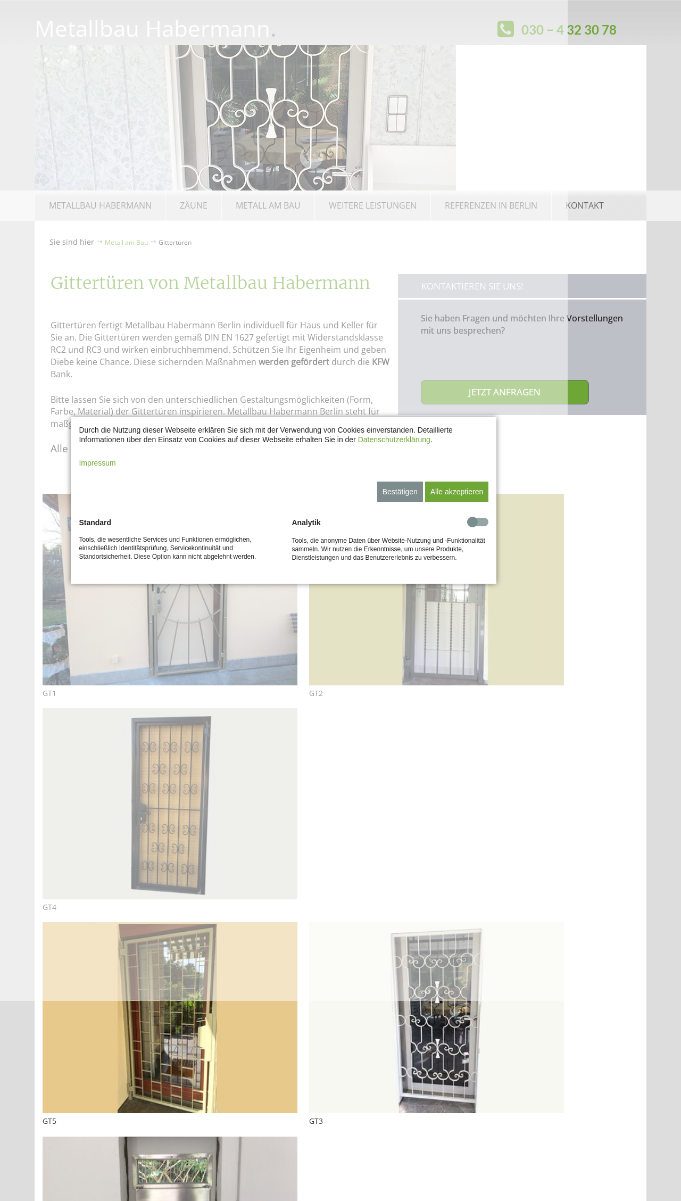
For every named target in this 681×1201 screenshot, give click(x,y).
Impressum (154, 563)
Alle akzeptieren (513, 591)
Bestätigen (456, 591)
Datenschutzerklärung (450, 539)
